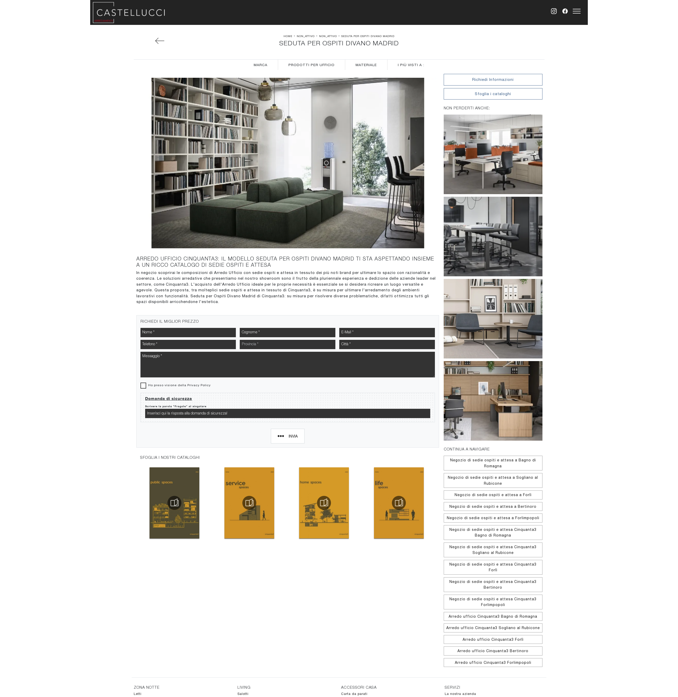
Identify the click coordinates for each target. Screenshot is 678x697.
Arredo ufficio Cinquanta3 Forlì (493, 639)
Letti (138, 694)
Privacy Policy (199, 335)
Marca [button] (260, 65)
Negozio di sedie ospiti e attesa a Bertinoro (492, 506)
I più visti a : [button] (411, 65)
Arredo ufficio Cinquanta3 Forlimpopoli (493, 662)
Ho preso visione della (179, 335)
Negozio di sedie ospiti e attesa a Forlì (493, 495)
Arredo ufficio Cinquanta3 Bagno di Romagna (493, 616)
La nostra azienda (460, 694)
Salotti (243, 694)
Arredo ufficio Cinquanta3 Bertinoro (492, 651)
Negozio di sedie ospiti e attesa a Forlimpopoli (493, 518)
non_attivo (306, 36)
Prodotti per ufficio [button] (311, 65)
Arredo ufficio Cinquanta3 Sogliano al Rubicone (493, 628)
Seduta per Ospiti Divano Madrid (367, 36)
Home (288, 36)
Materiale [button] (366, 65)
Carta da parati (354, 694)
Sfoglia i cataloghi (493, 93)
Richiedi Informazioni (493, 79)
